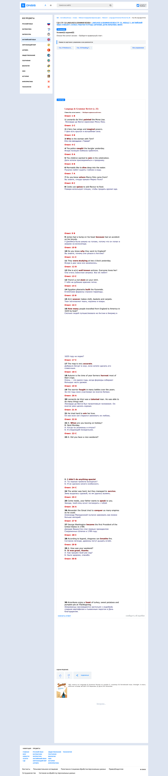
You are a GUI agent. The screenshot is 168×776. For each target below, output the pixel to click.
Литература (36, 34)
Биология (36, 65)
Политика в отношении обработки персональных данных (83, 769)
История (36, 76)
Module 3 (127, 23)
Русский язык (36, 23)
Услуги (25, 758)
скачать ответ (64, 616)
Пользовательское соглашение (45, 769)
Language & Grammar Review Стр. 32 (107, 23)
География (36, 60)
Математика (36, 29)
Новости (26, 756)
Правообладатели (116, 769)
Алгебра (36, 50)
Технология (36, 86)
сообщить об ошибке (135, 616)
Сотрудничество (29, 773)
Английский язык (36, 39)
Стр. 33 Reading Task (84, 48)
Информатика (36, 81)
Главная (26, 752)
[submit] (110, 5)
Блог (24, 754)
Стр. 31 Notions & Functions (66, 48)
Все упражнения (138, 48)
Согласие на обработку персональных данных (57, 773)
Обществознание (36, 55)
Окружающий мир (36, 44)
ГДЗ (24, 761)
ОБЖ (36, 71)
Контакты (26, 769)
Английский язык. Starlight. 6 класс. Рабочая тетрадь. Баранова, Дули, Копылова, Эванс (99, 24)
